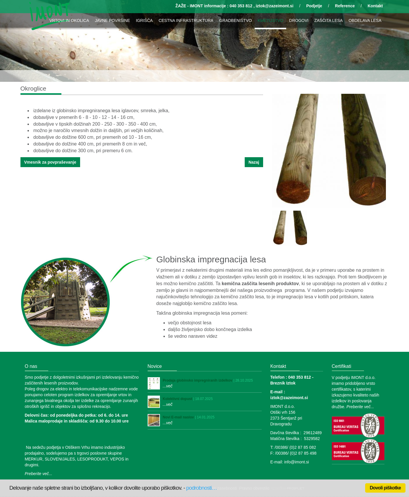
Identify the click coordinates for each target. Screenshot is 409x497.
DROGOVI (298, 20)
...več (167, 386)
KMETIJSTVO (270, 20)
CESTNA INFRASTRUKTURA (185, 20)
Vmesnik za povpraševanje (50, 162)
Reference (345, 6)
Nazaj (253, 162)
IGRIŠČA (144, 20)
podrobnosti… (201, 488)
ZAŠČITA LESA (328, 20)
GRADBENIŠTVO (235, 20)
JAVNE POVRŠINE (112, 20)
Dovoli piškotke (385, 487)
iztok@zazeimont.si (275, 6)
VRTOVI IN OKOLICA (69, 20)
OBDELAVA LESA (364, 20)
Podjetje (314, 6)
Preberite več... (38, 473)
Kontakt (375, 6)
